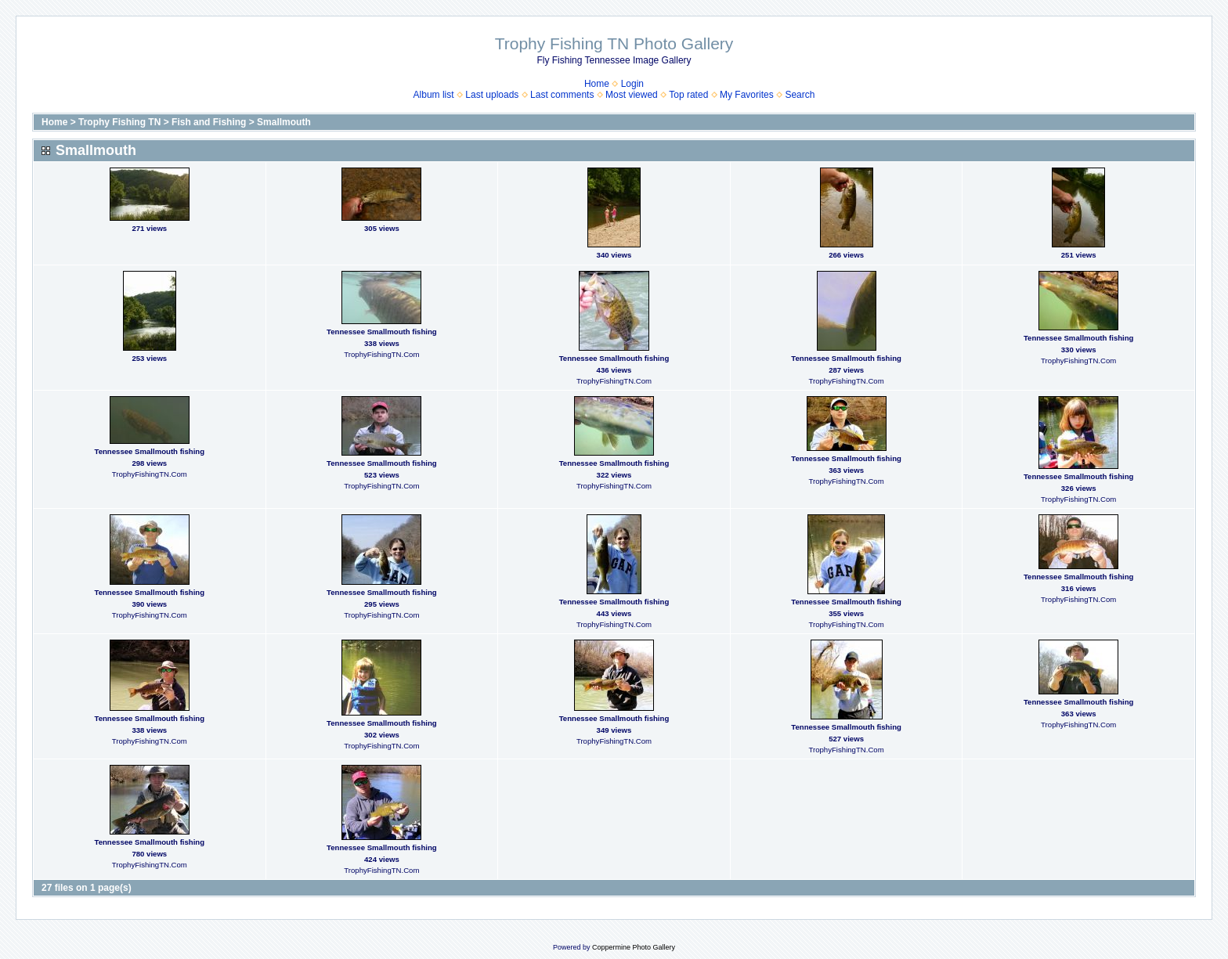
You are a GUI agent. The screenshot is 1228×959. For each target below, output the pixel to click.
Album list (434, 94)
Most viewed (631, 94)
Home (596, 83)
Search (799, 94)
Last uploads (491, 94)
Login (632, 83)
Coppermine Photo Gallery (633, 947)
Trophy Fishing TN (119, 122)
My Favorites (747, 94)
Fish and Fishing (209, 122)
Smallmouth (284, 122)
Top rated (688, 94)
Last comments (562, 94)
